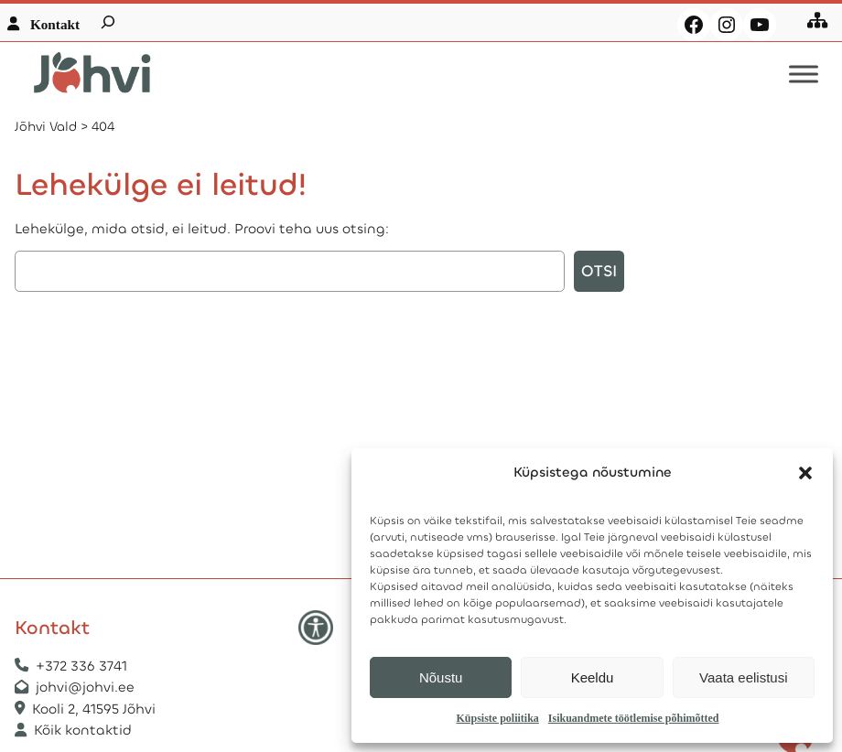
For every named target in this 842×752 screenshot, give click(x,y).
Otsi (599, 271)
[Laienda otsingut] (108, 22)
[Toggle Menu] (803, 74)
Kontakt (55, 24)
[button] (805, 473)
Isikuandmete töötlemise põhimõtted (633, 718)
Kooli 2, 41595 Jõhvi (95, 709)
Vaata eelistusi (743, 677)
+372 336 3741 (81, 666)
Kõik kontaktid (83, 730)
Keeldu (592, 677)
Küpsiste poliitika (497, 718)
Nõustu (441, 677)
